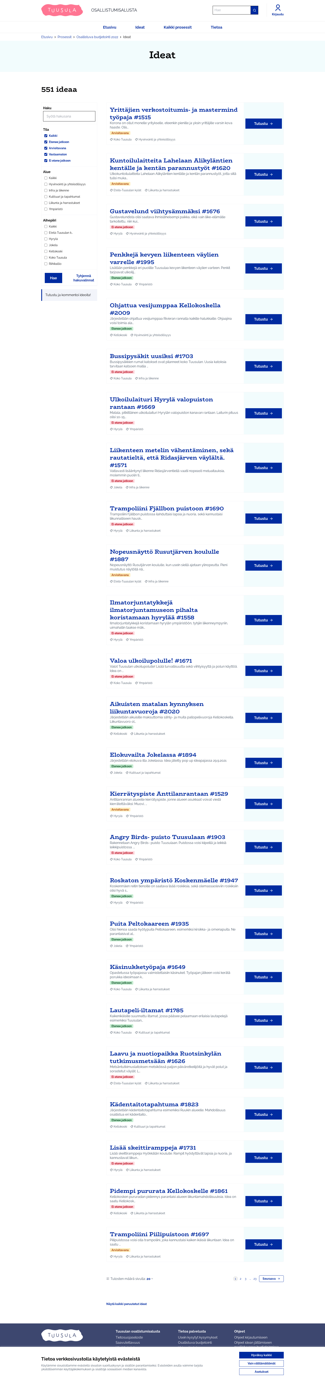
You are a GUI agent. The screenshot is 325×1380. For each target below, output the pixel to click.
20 (150, 1279)
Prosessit (65, 37)
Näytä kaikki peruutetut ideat (126, 1304)
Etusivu (47, 37)
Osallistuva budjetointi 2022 (97, 37)
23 (254, 1278)
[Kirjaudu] (278, 10)
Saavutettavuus (128, 1343)
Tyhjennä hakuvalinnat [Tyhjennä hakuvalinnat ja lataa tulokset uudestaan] (84, 278)
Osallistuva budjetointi (195, 1343)
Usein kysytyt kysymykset (197, 1337)
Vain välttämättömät (261, 1363)
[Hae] (235, 10)
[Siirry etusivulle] (89, 10)
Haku (47, 108)
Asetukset (261, 1371)
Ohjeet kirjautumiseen (250, 1337)
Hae (53, 278)
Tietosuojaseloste (129, 1337)
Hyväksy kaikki (261, 1355)
